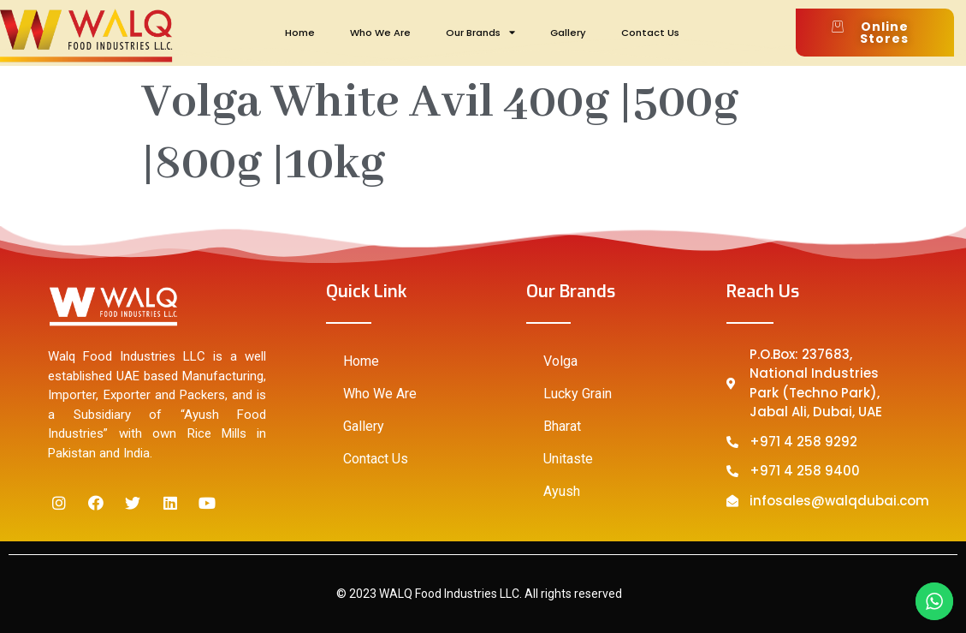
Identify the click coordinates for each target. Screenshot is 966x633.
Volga (560, 361)
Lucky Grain (577, 393)
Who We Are (380, 32)
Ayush (561, 491)
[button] (875, 33)
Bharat (562, 426)
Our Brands (480, 32)
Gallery (568, 32)
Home (300, 32)
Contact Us (650, 32)
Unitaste (568, 459)
